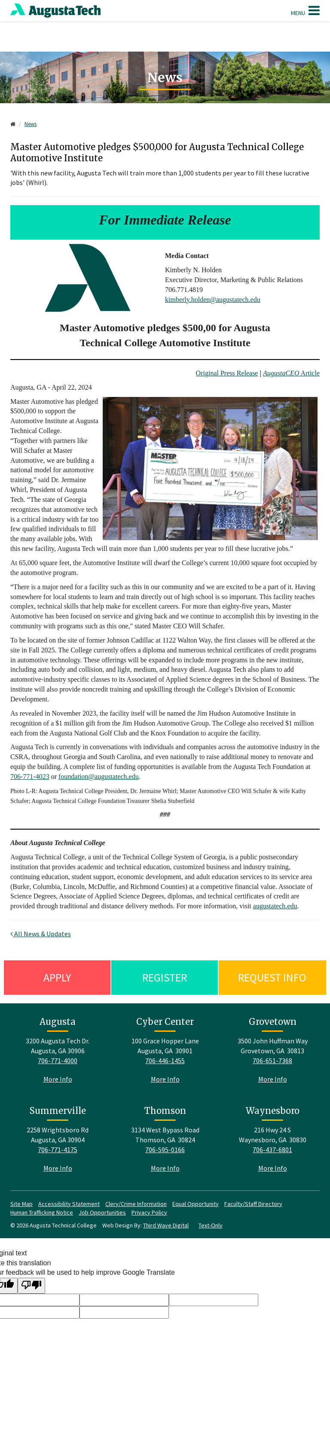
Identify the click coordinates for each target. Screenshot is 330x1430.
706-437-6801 (272, 1149)
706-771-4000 (57, 1060)
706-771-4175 (57, 1149)
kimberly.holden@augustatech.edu (212, 299)
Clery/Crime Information (136, 1204)
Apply (57, 977)
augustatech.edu (275, 906)
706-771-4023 (29, 776)
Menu (305, 10)
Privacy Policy (149, 1212)
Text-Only (211, 1225)
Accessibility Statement (69, 1204)
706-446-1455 (165, 1060)
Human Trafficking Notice (41, 1212)
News (30, 124)
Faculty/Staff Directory (253, 1204)
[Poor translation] (31, 1286)
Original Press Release (227, 373)
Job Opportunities (102, 1212)
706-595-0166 (165, 1149)
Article (291, 373)
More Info (57, 1079)
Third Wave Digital (166, 1225)
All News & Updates (40, 933)
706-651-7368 (272, 1060)
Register (164, 977)
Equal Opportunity (195, 1204)
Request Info (272, 977)
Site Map (21, 1204)
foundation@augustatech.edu (98, 776)
